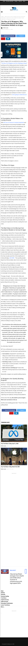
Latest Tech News (5, 605)
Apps (2, 591)
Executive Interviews (10, 1)
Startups (16, 1)
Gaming (3, 592)
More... (3, 607)
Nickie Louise (3, 469)
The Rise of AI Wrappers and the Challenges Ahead (14, 63)
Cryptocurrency (5, 599)
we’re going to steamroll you (19, 94)
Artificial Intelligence (11, 16)
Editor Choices (21, 16)
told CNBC (12, 258)
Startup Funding (5, 596)
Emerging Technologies (7, 603)
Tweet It (21, 36)
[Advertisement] (14, 520)
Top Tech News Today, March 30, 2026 (10, 466)
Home (4, 1)
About (24, 1)
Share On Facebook (8, 36)
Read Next (13, 570)
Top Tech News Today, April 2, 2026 (9, 443)
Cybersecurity (4, 601)
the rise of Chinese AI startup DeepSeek (14, 122)
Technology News (10, 19)
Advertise (20, 1)
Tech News (3, 598)
